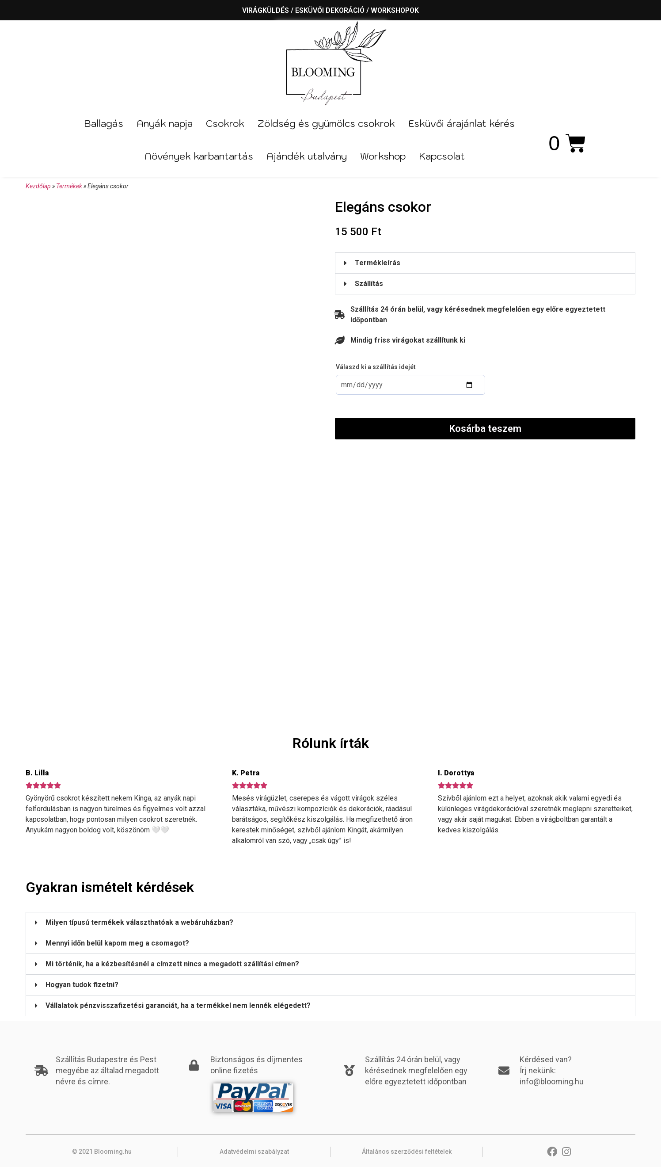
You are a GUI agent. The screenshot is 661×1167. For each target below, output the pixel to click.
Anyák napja (165, 123)
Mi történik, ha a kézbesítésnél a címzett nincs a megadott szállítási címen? (172, 964)
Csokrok (225, 123)
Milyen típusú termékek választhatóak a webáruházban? (139, 922)
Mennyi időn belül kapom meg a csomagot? (117, 943)
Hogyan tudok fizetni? (82, 984)
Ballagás (103, 123)
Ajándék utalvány (306, 156)
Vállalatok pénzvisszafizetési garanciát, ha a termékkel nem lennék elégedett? (178, 1005)
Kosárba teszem (485, 428)
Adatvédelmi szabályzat (254, 1151)
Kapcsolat (442, 156)
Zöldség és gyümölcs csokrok (326, 123)
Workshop (383, 156)
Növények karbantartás (198, 156)
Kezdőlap (38, 186)
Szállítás (369, 283)
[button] (485, 263)
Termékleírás (377, 263)
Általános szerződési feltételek (407, 1151)
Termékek (69, 186)
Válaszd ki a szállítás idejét (376, 366)
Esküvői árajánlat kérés (461, 123)
